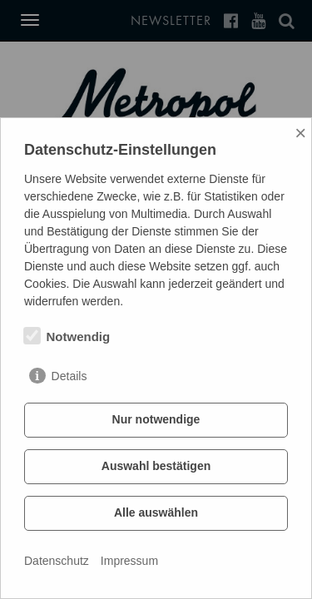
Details (69, 376)
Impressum (129, 560)
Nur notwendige (156, 419)
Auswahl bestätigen (156, 466)
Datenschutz (56, 560)
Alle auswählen (156, 512)
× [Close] (300, 132)
